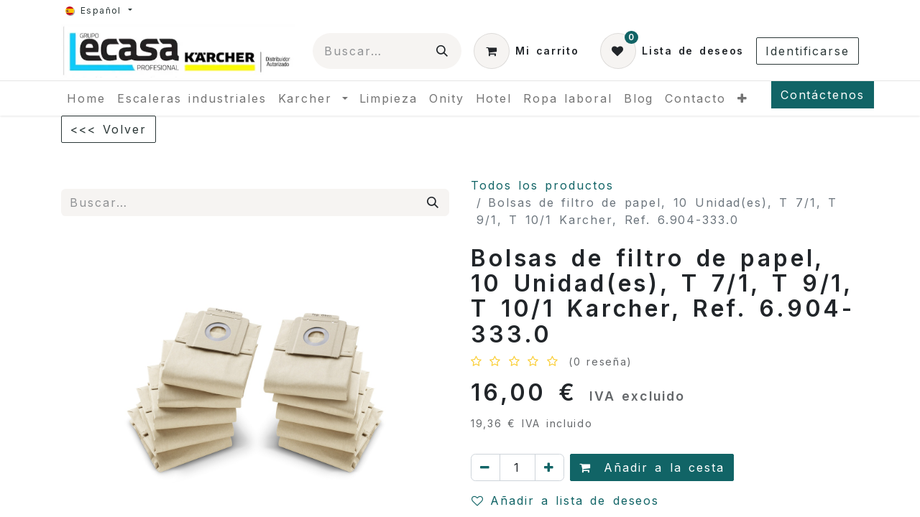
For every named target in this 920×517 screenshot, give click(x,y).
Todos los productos (542, 185)
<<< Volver (108, 129)
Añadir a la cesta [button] (651, 467)
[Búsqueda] (442, 51)
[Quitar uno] (485, 467)
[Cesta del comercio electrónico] (526, 51)
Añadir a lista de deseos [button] (565, 500)
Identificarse (807, 51)
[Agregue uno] (549, 467)
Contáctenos (823, 95)
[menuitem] (86, 98)
